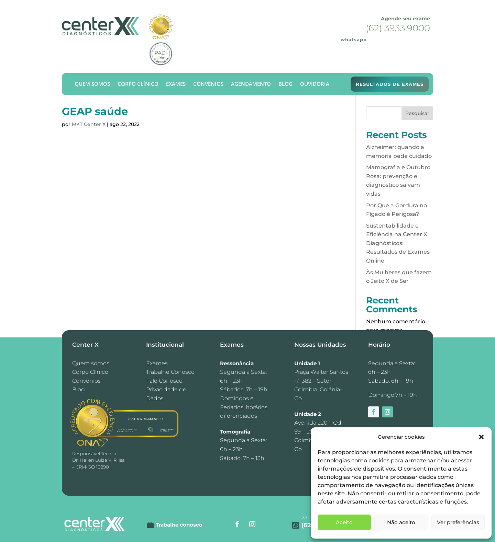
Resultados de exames (390, 84)
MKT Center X (89, 124)
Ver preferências (458, 522)
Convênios (208, 84)
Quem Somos (92, 84)
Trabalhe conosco (179, 524)
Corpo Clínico (138, 84)
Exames (176, 84)
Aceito (344, 522)
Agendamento (251, 84)
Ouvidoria (314, 84)
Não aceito (401, 522)
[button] (481, 437)
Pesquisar (417, 113)
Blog (285, 84)
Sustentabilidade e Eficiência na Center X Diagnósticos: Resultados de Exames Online (398, 243)
